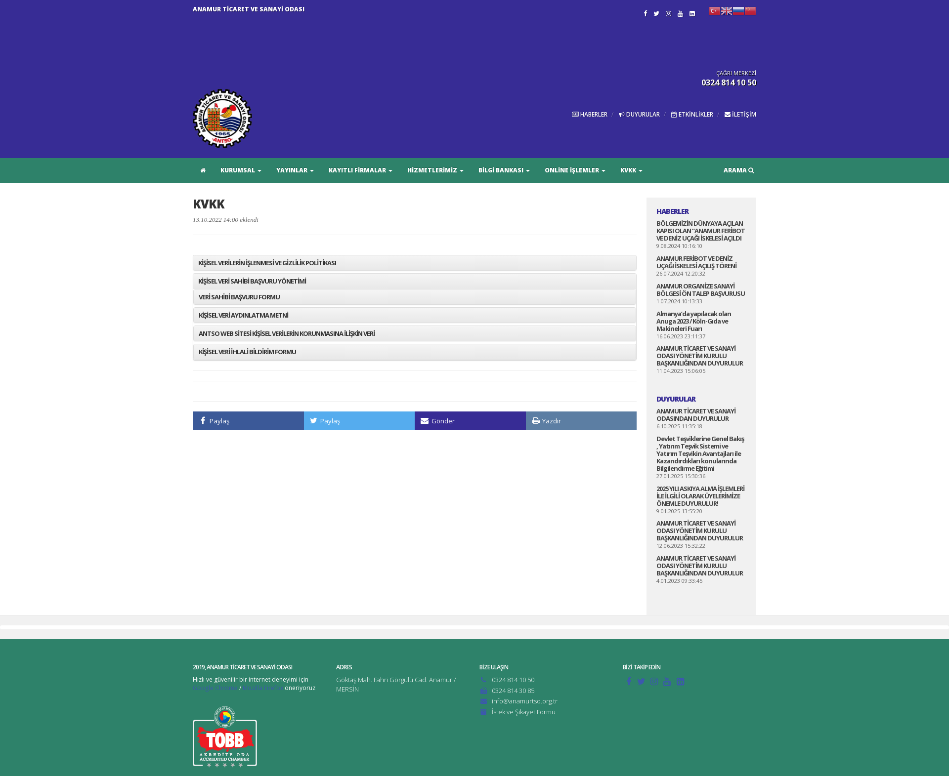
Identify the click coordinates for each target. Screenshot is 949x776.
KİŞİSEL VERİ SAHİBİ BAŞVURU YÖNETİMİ (252, 281)
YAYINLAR (295, 170)
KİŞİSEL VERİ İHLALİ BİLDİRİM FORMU (247, 351)
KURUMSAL (240, 170)
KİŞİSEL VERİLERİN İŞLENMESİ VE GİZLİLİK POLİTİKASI (267, 262)
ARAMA (739, 170)
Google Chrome (215, 688)
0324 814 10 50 (513, 679)
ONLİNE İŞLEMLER (575, 170)
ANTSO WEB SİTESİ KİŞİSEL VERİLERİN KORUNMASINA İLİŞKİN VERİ (287, 333)
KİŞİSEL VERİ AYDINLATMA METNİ (243, 315)
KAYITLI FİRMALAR (360, 170)
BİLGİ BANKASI (504, 170)
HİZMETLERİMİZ (435, 170)
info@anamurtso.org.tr (525, 700)
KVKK (631, 170)
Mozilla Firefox (263, 688)
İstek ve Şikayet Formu (524, 711)
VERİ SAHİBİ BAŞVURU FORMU (239, 296)
